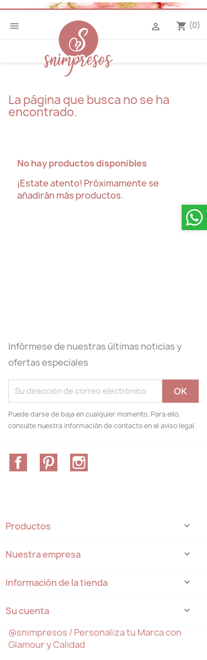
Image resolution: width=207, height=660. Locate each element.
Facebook (18, 462)
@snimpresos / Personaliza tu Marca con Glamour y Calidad (95, 638)
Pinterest (48, 462)
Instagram (79, 462)
